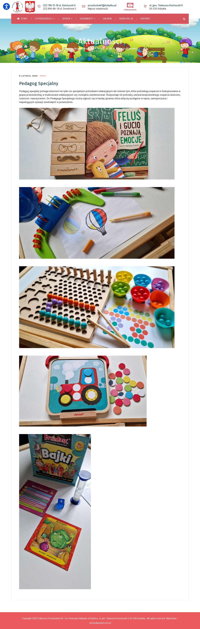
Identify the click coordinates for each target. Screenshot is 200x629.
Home (66, 48)
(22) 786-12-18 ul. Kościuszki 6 (59, 5)
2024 (93, 48)
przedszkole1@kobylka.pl (102, 5)
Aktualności (80, 48)
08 (110, 48)
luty (103, 48)
